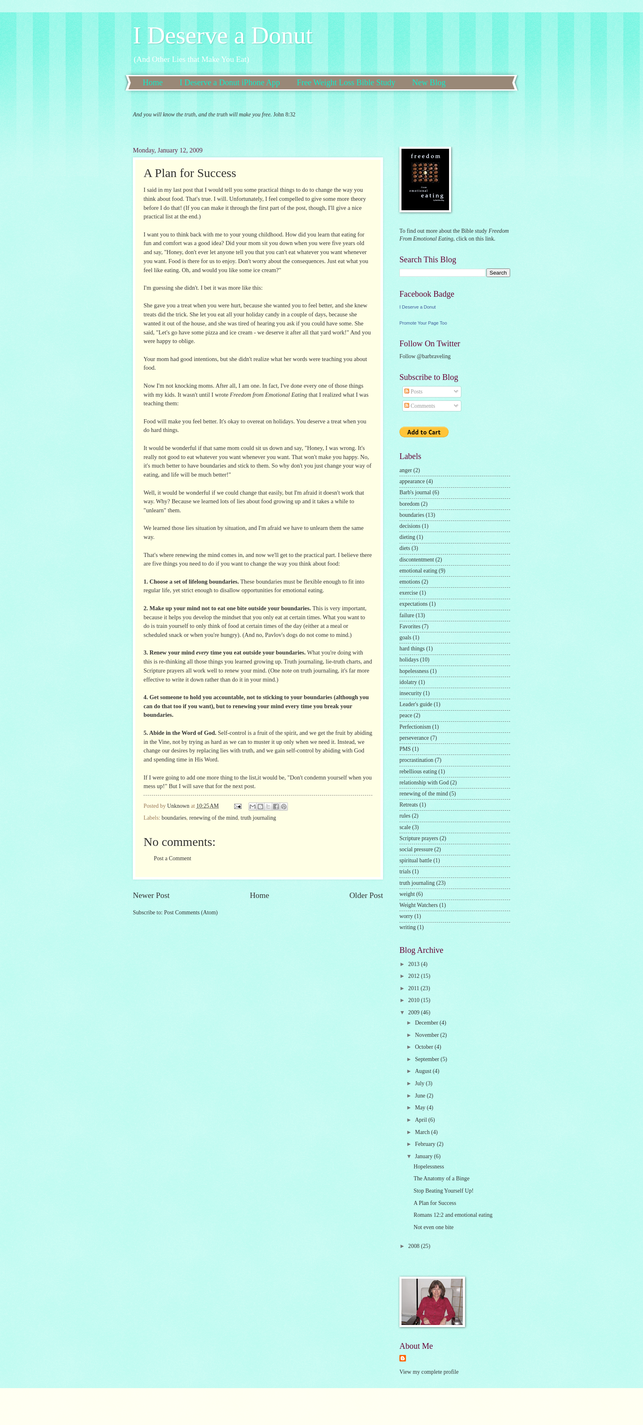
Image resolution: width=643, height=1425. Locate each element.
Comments (419, 406)
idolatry (408, 682)
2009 (414, 1012)
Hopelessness (428, 1167)
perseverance (414, 738)
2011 (414, 988)
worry (406, 916)
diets (404, 548)
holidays (409, 660)
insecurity (410, 693)
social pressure (416, 849)
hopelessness (414, 671)
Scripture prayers (418, 838)
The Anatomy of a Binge (441, 1178)
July (420, 1083)
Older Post (366, 895)
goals (405, 637)
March (423, 1132)
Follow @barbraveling (425, 356)
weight (407, 894)
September (427, 1059)
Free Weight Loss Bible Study (346, 82)
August (424, 1071)
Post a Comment (172, 858)
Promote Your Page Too (423, 322)
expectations (413, 604)
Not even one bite (433, 1227)
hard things (412, 648)
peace (405, 715)
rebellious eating (418, 771)
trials (405, 871)
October (425, 1047)
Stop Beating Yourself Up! (443, 1191)
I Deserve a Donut (222, 35)
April (422, 1120)
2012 (414, 976)
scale (405, 827)
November (427, 1035)
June (421, 1096)
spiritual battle (415, 860)
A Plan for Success (434, 1203)
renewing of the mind (213, 818)
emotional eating (418, 571)
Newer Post (151, 895)
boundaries (174, 818)
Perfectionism (415, 727)
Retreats (408, 805)
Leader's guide (415, 704)
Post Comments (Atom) (191, 912)
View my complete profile (428, 1372)
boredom (409, 504)
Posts (413, 392)
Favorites (409, 626)
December (427, 1023)
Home (153, 82)
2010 (414, 1000)
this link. (484, 239)
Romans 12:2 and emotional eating (452, 1215)
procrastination (416, 760)
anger (405, 470)
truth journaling (258, 818)
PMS (405, 749)
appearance (412, 481)
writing (407, 927)
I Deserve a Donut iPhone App (230, 82)
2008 (414, 1246)
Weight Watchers (418, 905)
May (421, 1108)
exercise (408, 593)
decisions (409, 526)
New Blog (429, 82)
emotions (409, 582)
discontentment (416, 560)
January (424, 1156)
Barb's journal (415, 492)
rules (404, 816)
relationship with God (424, 783)
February (426, 1144)
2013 (414, 964)
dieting (407, 537)
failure (406, 615)
